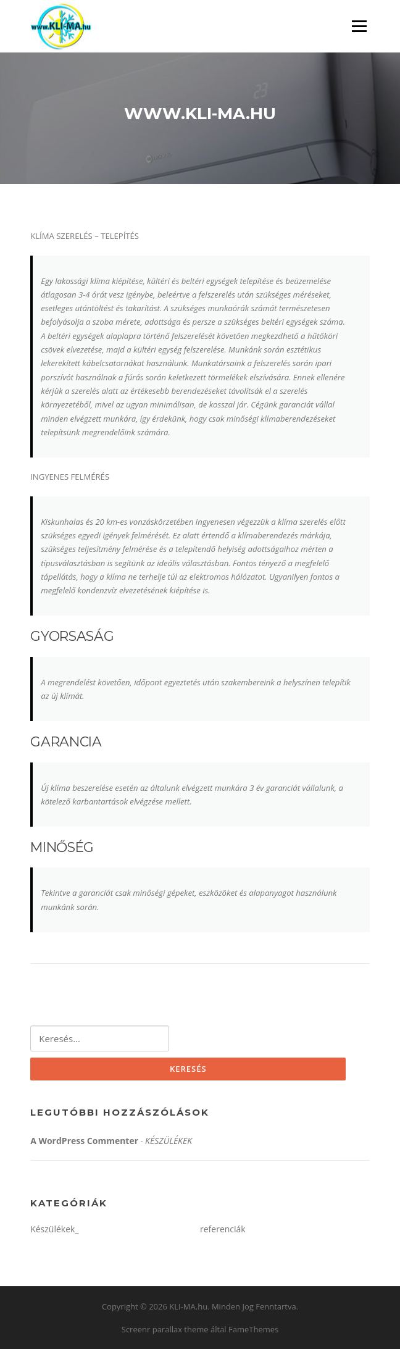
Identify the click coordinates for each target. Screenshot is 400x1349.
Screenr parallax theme (165, 1329)
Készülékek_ (54, 1229)
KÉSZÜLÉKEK (168, 1140)
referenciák (223, 1229)
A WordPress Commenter (84, 1140)
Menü (359, 25)
